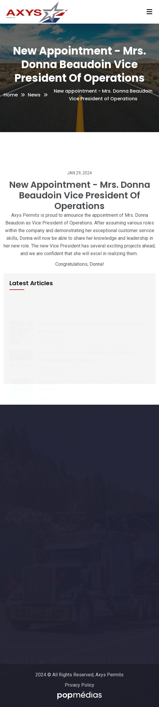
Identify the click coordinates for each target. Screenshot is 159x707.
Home (11, 94)
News (34, 94)
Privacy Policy (79, 685)
